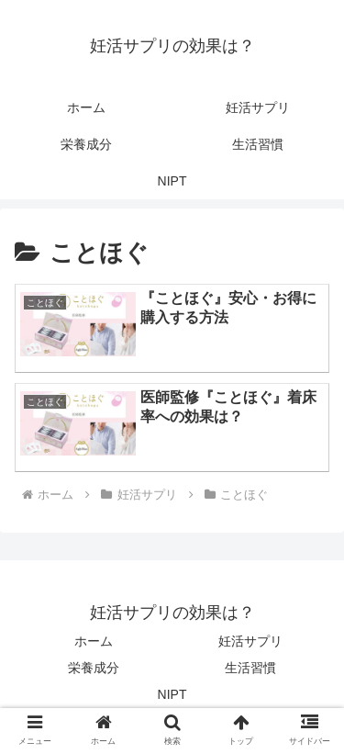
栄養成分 (93, 667)
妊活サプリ (250, 641)
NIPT (172, 694)
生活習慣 (250, 667)
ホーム (93, 641)
